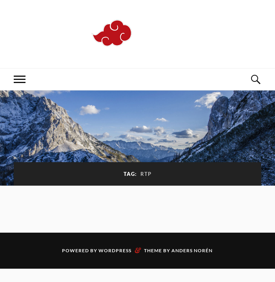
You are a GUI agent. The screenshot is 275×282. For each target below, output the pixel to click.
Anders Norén (192, 250)
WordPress (114, 250)
